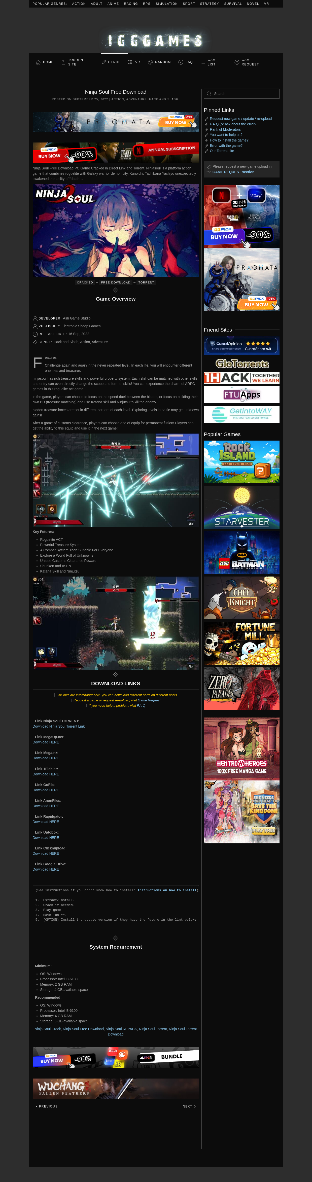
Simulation (167, 4)
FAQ (189, 62)
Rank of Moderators (225, 129)
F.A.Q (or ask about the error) (233, 124)
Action (79, 4)
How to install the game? (229, 140)
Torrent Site (76, 62)
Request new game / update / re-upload (241, 119)
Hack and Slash (163, 99)
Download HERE (46, 742)
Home (48, 62)
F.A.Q (141, 705)
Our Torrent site (222, 151)
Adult (96, 4)
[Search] (242, 94)
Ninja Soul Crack (47, 1029)
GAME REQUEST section (233, 172)
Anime (113, 4)
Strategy (209, 4)
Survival (233, 4)
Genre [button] (114, 62)
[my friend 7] (242, 414)
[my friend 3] (242, 377)
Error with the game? (226, 146)
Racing (131, 4)
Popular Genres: (50, 4)
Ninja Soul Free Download (83, 1029)
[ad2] (239, 749)
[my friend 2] (242, 363)
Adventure (136, 99)
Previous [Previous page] (47, 1106)
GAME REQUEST (250, 62)
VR (266, 4)
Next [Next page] (189, 1106)
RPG (147, 4)
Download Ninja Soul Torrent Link (59, 726)
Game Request (149, 700)
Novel (253, 4)
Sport (189, 4)
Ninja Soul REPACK (121, 1029)
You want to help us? (226, 135)
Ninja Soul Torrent (153, 1029)
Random (163, 62)
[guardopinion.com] (242, 345)
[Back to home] (156, 30)
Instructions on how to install (166, 890)
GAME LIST (213, 62)
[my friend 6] (242, 394)
